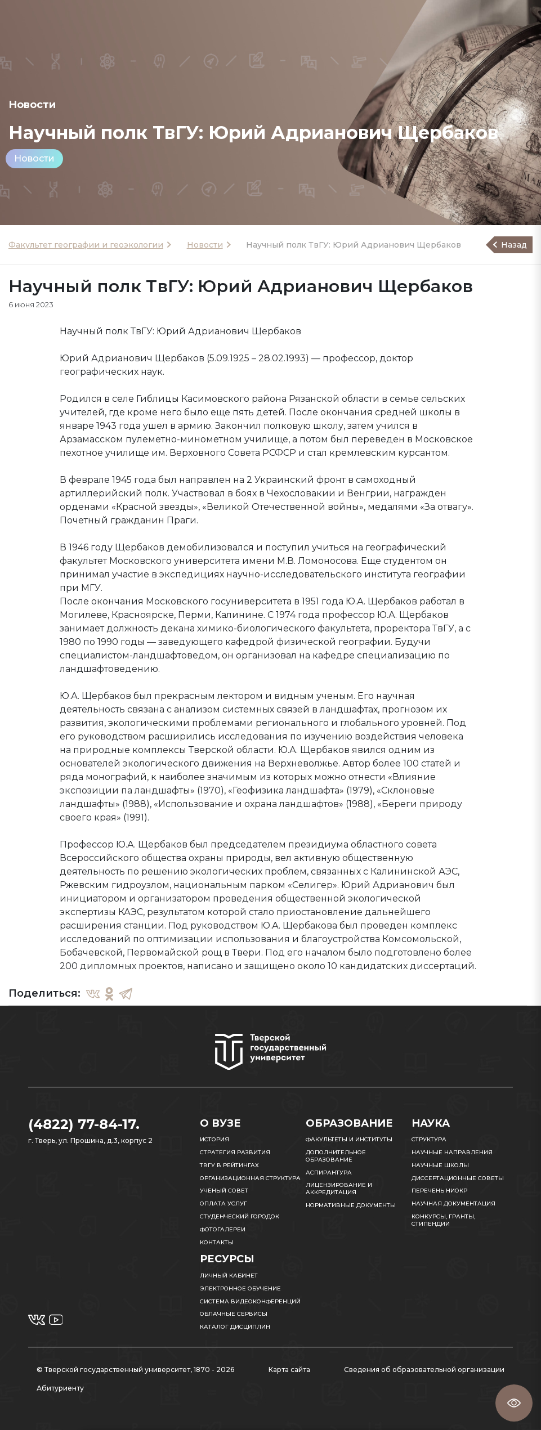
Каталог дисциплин (235, 1326)
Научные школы (440, 1165)
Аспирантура (329, 1172)
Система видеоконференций (250, 1301)
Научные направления (452, 1152)
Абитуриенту (60, 1388)
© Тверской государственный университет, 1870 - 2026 (135, 1369)
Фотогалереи (222, 1229)
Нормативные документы (351, 1205)
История (214, 1139)
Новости (34, 158)
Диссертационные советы (458, 1178)
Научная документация (453, 1203)
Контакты (217, 1242)
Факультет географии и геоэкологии (85, 245)
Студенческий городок (239, 1216)
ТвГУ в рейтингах (229, 1165)
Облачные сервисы (233, 1313)
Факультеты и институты (349, 1139)
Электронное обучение (240, 1288)
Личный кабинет (229, 1275)
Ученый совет (224, 1190)
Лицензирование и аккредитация (339, 1188)
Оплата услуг (223, 1203)
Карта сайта (289, 1369)
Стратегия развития (235, 1152)
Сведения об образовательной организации (424, 1369)
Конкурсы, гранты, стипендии (443, 1220)
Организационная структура (250, 1178)
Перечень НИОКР (439, 1190)
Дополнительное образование (336, 1156)
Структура (429, 1139)
